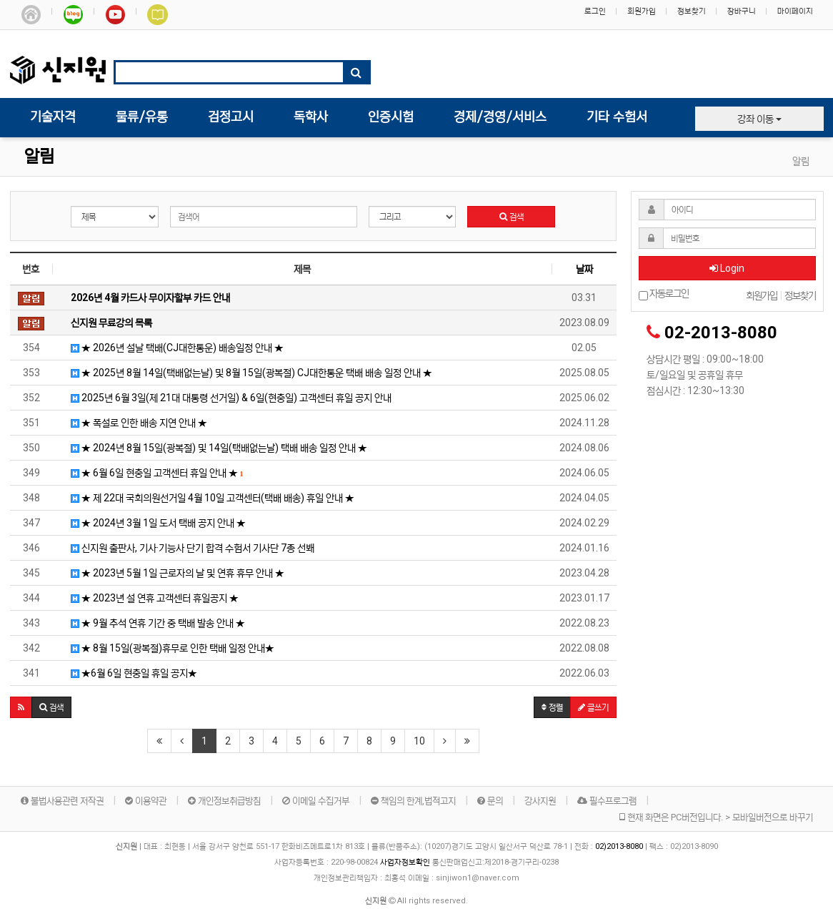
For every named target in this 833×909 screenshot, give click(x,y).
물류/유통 (142, 117)
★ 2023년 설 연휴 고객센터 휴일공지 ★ (149, 598)
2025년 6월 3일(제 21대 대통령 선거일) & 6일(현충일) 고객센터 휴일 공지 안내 (225, 397)
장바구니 (741, 11)
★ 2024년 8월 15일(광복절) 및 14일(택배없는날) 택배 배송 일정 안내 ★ (213, 447)
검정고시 (231, 117)
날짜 (584, 269)
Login (726, 268)
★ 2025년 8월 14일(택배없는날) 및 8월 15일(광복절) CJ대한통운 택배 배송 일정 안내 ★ (246, 372)
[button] (21, 707)
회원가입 (641, 11)
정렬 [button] (552, 707)
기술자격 (53, 117)
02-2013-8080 (720, 333)
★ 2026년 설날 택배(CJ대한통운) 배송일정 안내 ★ (172, 347)
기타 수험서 (617, 117)
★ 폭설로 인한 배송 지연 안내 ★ (133, 422)
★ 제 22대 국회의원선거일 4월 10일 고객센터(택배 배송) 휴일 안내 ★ (207, 497)
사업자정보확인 (405, 862)
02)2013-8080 (620, 846)
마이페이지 (795, 11)
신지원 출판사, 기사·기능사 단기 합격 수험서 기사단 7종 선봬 (187, 548)
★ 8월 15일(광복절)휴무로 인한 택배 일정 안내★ (167, 648)
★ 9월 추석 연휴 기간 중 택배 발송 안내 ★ (152, 623)
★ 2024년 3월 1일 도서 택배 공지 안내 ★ (153, 523)
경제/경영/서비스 (500, 117)
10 (419, 741)
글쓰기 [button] (593, 707)
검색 (511, 217)
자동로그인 (664, 294)
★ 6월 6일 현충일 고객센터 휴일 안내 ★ (152, 472)
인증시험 (391, 117)
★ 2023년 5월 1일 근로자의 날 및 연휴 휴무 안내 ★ (172, 573)
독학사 (311, 117)
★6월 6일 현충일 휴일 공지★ (128, 673)
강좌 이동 (759, 118)
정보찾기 (691, 11)
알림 (39, 157)
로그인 (595, 11)
